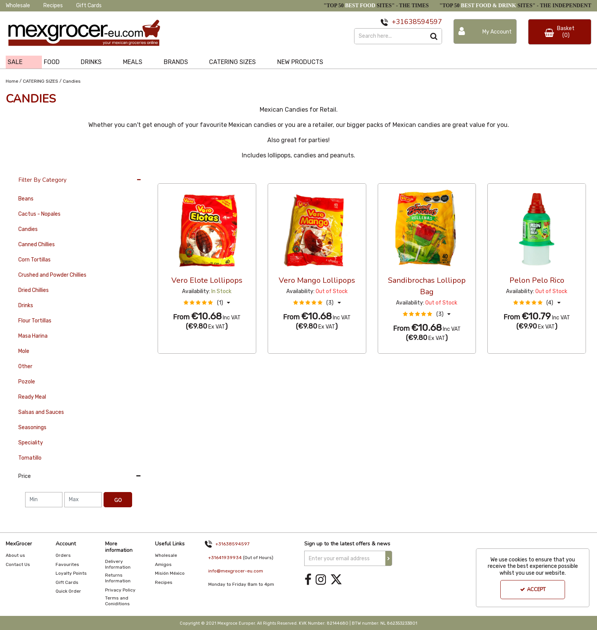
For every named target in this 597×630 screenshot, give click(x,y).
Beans (26, 199)
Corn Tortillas (34, 259)
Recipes (53, 5)
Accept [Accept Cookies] (533, 589)
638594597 (423, 21)
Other (25, 366)
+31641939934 (225, 557)
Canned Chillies (36, 244)
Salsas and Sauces (41, 412)
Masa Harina (33, 336)
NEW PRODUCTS (300, 62)
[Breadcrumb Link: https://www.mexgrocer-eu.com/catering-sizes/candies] (72, 81)
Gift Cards (89, 5)
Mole (23, 351)
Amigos (163, 564)
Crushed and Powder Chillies (52, 275)
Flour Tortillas (34, 320)
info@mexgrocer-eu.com (235, 571)
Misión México (170, 573)
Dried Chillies (33, 290)
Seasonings (32, 427)
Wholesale (18, 5)
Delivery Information (118, 564)
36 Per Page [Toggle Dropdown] (173, 176)
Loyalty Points (71, 573)
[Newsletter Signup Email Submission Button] (388, 558)
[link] (308, 579)
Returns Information (118, 578)
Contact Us (18, 564)
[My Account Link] (485, 31)
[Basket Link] (559, 31)
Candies (28, 229)
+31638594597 (232, 544)
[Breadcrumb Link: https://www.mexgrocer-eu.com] (12, 81)
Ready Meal (32, 397)
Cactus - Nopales (39, 214)
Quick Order (68, 591)
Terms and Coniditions (117, 600)
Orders (63, 555)
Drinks (25, 305)
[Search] (390, 36)
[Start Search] (434, 36)
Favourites (67, 564)
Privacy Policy (120, 590)
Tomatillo (30, 458)
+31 (398, 21)
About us (15, 555)
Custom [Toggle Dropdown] (209, 176)
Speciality (30, 442)
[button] (207, 303)
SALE (15, 62)
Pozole (26, 381)
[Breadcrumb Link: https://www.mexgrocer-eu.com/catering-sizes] (40, 81)
